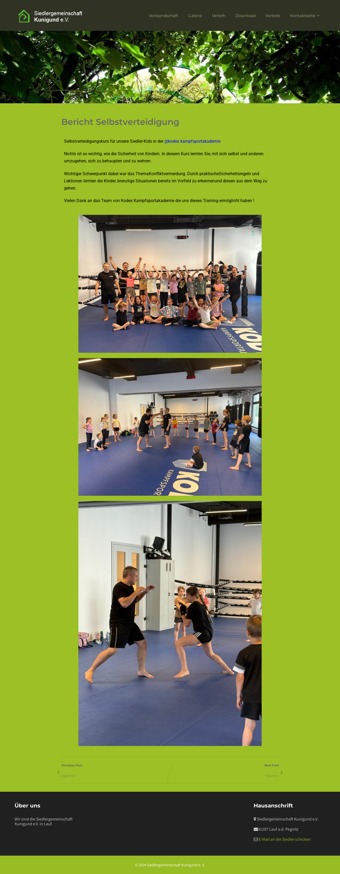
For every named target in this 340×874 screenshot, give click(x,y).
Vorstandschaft (163, 15)
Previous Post (115, 768)
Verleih (219, 15)
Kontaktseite (305, 15)
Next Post (224, 768)
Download (245, 15)
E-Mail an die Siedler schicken (285, 839)
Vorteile (272, 15)
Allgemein (68, 775)
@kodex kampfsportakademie (192, 141)
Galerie (195, 15)
